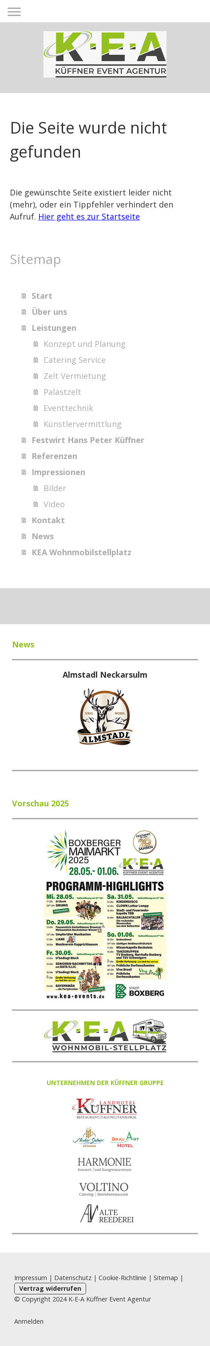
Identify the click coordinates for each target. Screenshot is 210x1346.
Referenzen (54, 456)
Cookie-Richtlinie (123, 1277)
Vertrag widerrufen (50, 1288)
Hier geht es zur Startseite (89, 216)
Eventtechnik (68, 408)
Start (42, 295)
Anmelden (29, 1321)
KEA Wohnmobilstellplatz (81, 552)
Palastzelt (62, 391)
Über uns (49, 311)
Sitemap (166, 1277)
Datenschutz (72, 1277)
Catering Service (75, 359)
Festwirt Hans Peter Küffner (88, 440)
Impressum (30, 1277)
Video (54, 504)
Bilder (55, 488)
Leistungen (54, 327)
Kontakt (48, 520)
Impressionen (58, 472)
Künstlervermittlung (83, 424)
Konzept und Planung (85, 343)
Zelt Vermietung (75, 375)
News (43, 536)
